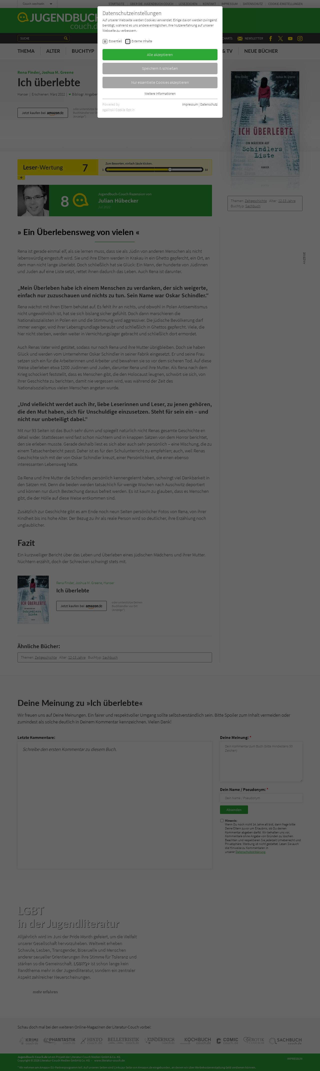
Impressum (190, 104)
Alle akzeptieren (160, 54)
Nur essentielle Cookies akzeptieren (160, 82)
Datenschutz (209, 104)
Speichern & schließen (160, 68)
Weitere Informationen (160, 93)
